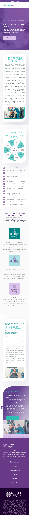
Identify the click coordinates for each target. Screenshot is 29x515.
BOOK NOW (9, 38)
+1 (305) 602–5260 (15, 1)
